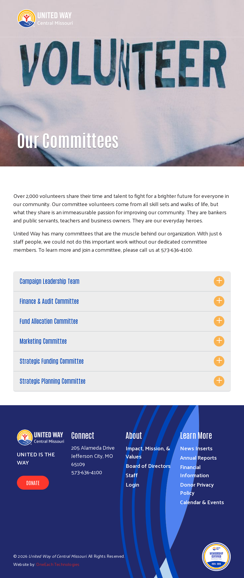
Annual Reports (198, 457)
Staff (132, 475)
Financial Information (194, 471)
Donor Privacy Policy (197, 488)
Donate (33, 483)
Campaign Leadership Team (49, 281)
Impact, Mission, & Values (148, 452)
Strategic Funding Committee (52, 361)
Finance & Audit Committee (49, 301)
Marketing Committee (43, 341)
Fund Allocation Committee (49, 321)
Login (132, 484)
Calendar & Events (202, 502)
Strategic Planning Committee (52, 381)
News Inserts (196, 448)
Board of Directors (148, 465)
